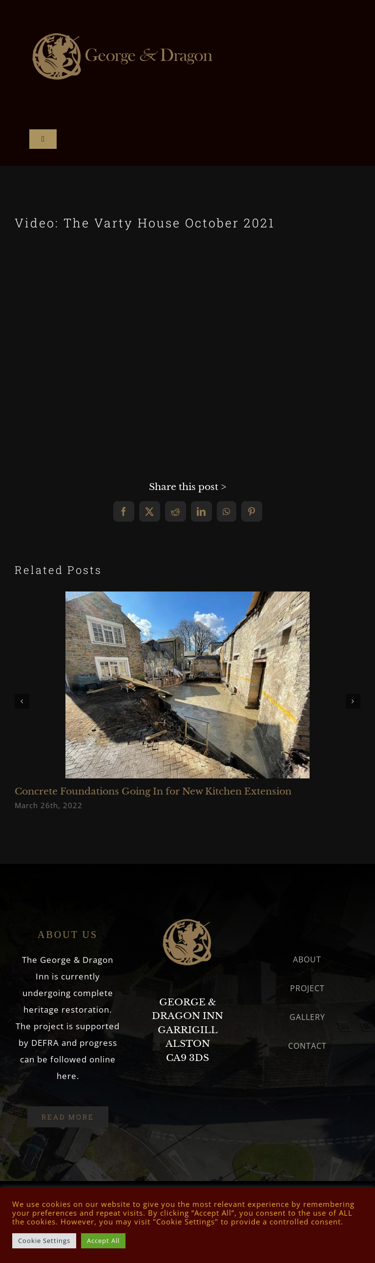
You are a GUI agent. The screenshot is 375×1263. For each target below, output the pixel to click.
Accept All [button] (103, 1240)
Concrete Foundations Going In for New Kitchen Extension (153, 791)
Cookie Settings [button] (44, 1240)
